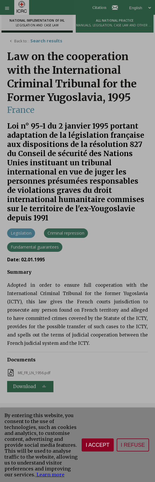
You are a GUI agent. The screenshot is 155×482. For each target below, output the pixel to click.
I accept (98, 445)
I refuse (133, 445)
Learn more (49, 475)
